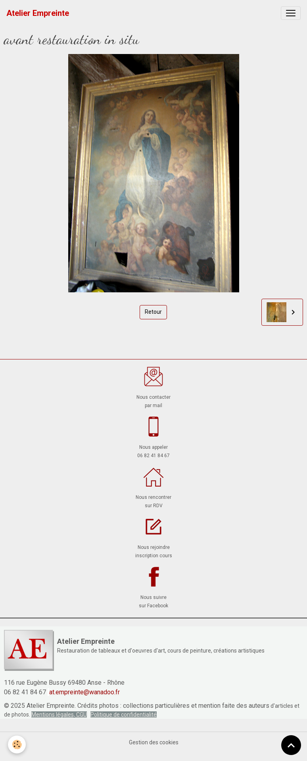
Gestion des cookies (153, 742)
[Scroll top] (291, 745)
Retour (153, 312)
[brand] (37, 13)
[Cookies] (17, 744)
